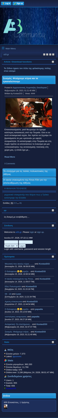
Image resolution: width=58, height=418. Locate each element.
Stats (6, 342)
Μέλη (10, 350)
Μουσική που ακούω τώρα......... (19, 264)
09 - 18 (8, 294)
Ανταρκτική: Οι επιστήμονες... (18, 324)
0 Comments (9, 164)
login (32, 232)
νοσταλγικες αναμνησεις (16, 316)
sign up (40, 232)
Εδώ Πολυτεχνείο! (13, 286)
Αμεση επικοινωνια (13, 301)
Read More (9, 157)
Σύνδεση (8, 225)
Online (6, 396)
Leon (18, 294)
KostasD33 (44, 264)
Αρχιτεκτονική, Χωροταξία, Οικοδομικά (30, 88)
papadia (39, 309)
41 (20, 203)
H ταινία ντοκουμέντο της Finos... (20, 279)
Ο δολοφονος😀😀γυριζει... (17, 271)
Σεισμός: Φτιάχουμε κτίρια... (17, 332)
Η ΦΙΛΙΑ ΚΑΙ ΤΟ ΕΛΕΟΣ (15, 188)
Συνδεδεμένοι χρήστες (20, 376)
